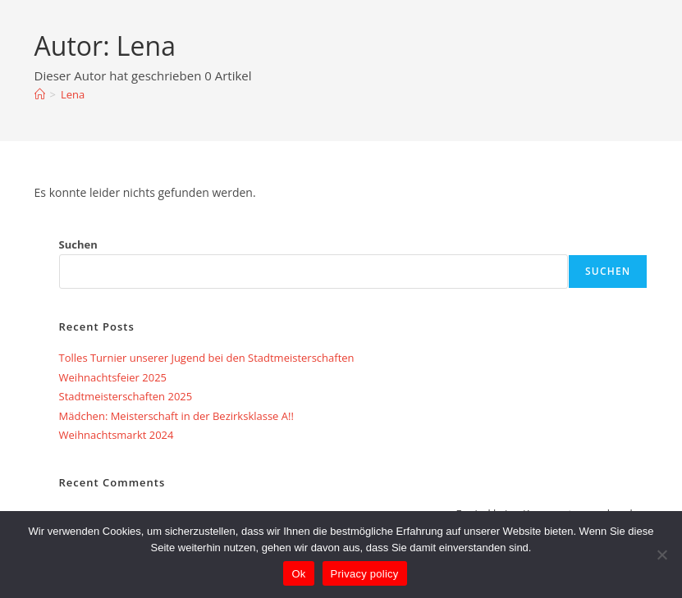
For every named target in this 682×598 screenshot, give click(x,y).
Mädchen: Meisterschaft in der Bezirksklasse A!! (178, 416)
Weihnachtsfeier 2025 (113, 377)
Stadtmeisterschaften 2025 (126, 396)
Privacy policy (365, 574)
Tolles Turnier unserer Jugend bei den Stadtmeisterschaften (207, 357)
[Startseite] (39, 94)
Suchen (78, 244)
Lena (73, 94)
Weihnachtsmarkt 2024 (116, 434)
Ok (298, 574)
